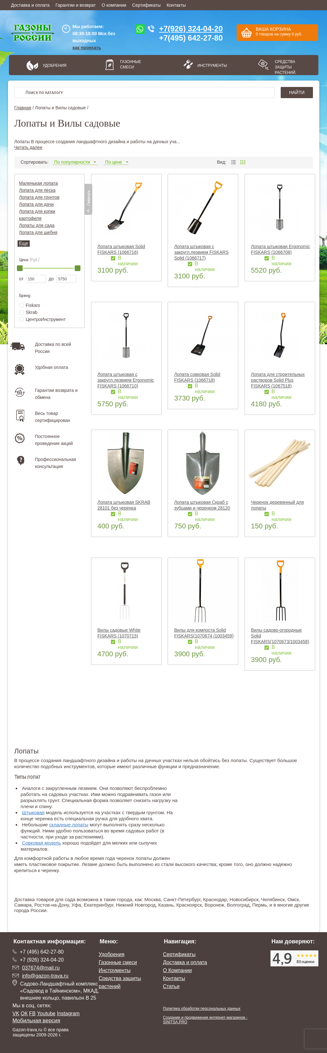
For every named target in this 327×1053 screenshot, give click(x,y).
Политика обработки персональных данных (201, 1008)
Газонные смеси (130, 64)
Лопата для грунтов (39, 197)
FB (32, 1013)
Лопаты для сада (37, 225)
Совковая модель (41, 843)
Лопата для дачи (36, 204)
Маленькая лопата (38, 183)
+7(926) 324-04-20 (191, 28)
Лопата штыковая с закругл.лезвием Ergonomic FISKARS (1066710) (125, 380)
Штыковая (33, 812)
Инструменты (210, 65)
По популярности (75, 162)
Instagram (68, 1013)
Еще (23, 243)
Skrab (28, 312)
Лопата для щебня (38, 232)
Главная (22, 107)
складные (60, 824)
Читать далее (28, 147)
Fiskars (29, 305)
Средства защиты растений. (285, 67)
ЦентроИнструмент (42, 319)
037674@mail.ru (41, 968)
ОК (24, 1013)
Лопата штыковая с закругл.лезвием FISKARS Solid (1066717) (201, 252)
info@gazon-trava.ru (45, 976)
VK (15, 1013)
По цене (116, 162)
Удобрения (54, 65)
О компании (114, 5)
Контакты (176, 5)
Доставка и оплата (30, 5)
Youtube (46, 1013)
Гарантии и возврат (76, 5)
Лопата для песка (37, 190)
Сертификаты (146, 5)
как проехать (86, 47)
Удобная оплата (51, 367)
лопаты (79, 824)
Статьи (171, 986)
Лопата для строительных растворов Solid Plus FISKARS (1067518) (278, 380)
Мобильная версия (36, 1021)
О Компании (177, 970)
